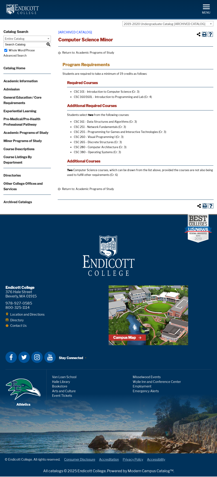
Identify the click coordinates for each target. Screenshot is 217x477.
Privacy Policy (133, 460)
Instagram (37, 357)
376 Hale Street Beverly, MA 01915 (21, 294)
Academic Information (20, 81)
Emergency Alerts (146, 391)
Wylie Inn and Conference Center (157, 382)
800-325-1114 (17, 308)
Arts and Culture (64, 391)
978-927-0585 (18, 304)
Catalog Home (14, 68)
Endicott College (22, 9)
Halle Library (61, 382)
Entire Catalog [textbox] (15, 38)
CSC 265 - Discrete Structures (94, 142)
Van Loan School (64, 377)
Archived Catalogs (17, 202)
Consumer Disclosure (79, 460)
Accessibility (156, 460)
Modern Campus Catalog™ (150, 471)
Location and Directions (27, 315)
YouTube (50, 357)
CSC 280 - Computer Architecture (96, 147)
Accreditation (109, 460)
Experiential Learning (19, 111)
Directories (12, 175)
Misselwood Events (147, 377)
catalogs (55, 471)
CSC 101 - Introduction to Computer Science (102, 91)
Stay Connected (71, 358)
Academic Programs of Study (25, 133)
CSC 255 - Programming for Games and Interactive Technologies (116, 132)
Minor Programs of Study (22, 141)
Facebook (11, 357)
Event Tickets (62, 396)
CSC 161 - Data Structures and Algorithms (101, 121)
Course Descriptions (18, 149)
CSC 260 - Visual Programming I (94, 137)
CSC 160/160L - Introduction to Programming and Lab (109, 97)
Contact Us (18, 326)
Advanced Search (15, 55)
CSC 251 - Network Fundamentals (96, 127)
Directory (17, 320)
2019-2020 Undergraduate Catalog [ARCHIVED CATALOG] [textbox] (164, 24)
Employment (142, 387)
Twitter (24, 357)
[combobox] (167, 23)
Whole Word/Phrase (22, 50)
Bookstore (59, 387)
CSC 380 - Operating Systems (93, 152)
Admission (11, 89)
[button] (206, 8)
